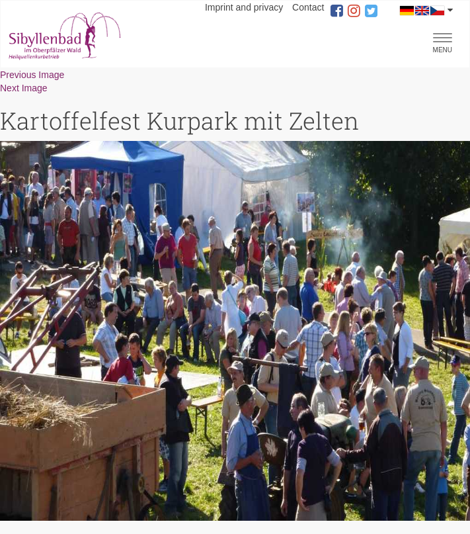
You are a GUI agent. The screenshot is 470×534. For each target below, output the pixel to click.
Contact (308, 7)
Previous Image (32, 74)
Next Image (24, 88)
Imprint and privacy (244, 7)
